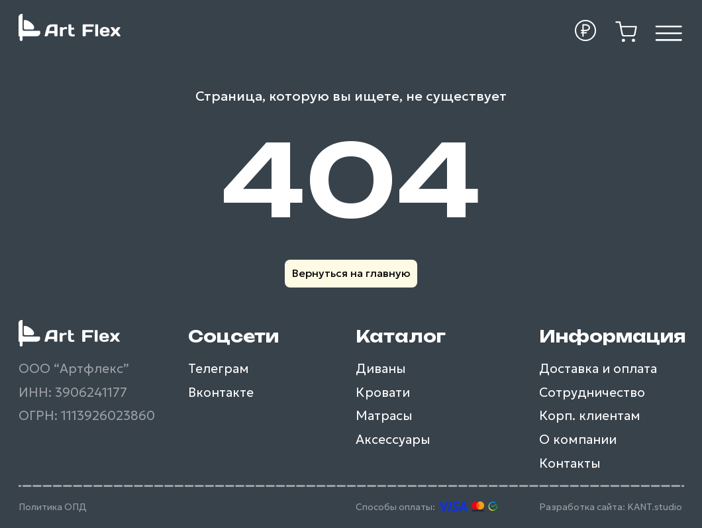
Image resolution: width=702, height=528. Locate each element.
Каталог (401, 336)
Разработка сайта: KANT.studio (610, 507)
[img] (668, 33)
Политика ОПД (53, 507)
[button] (586, 31)
